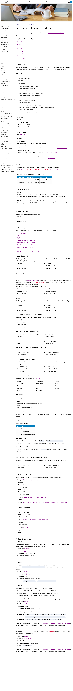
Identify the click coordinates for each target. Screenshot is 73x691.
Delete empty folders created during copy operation (56, 623)
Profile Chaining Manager (6, 95)
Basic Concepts (4, 59)
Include (26, 601)
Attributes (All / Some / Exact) (25, 247)
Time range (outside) (61, 502)
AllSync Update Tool (5, 127)
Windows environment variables (58, 170)
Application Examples (5, 35)
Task (2, 107)
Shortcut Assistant (5, 136)
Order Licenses (4, 46)
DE (68, 1)
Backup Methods (4, 150)
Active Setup (3, 160)
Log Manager (4, 132)
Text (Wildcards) (21, 233)
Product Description (5, 28)
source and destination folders (56, 33)
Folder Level (20, 249)
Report (2, 74)
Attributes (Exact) (46, 519)
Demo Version (4, 37)
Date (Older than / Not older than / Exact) (28, 252)
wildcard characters (39, 259)
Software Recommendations (7, 151)
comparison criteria (62, 148)
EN (70, 1)
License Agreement (5, 44)
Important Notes (4, 58)
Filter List (19, 42)
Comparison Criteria (22, 56)
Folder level (26, 527)
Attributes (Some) (36, 519)
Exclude (26, 548)
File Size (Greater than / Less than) (26, 240)
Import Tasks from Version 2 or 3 (8, 113)
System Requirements (5, 33)
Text (18, 235)
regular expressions (39, 301)
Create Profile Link (5, 97)
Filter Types (20, 53)
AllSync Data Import (5, 125)
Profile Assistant (4, 94)
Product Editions (4, 30)
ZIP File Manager (4, 138)
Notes (18, 46)
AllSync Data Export (5, 123)
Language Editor (4, 134)
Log (2, 76)
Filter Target (20, 51)
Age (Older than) (27, 502)
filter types (24, 170)
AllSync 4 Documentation (21, 24)
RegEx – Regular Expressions (7, 169)
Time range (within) (49, 502)
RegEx (18, 238)
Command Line (4, 85)
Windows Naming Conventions (7, 171)
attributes (38, 378)
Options (2, 77)
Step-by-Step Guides (5, 61)
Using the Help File (5, 63)
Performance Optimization (6, 148)
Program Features (5, 32)
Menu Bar (3, 70)
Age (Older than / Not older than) (26, 242)
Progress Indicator (5, 79)
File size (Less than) (41, 497)
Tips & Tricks (3, 146)
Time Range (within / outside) (25, 245)
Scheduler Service (4, 118)
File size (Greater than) (29, 497)
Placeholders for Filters (6, 167)
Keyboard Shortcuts (5, 81)
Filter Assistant (24, 134)
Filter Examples (21, 58)
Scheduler (3, 105)
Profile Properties (4, 92)
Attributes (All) (27, 519)
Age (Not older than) (38, 502)
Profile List (3, 72)
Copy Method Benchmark (6, 130)
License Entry (4, 53)
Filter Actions (20, 49)
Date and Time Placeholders (7, 165)
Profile (2, 90)
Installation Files (4, 51)
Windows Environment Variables (8, 173)
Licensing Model (4, 42)
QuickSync (3, 83)
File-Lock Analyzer (5, 128)
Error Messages (4, 163)
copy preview (51, 158)
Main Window (4, 68)
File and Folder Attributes (6, 161)
